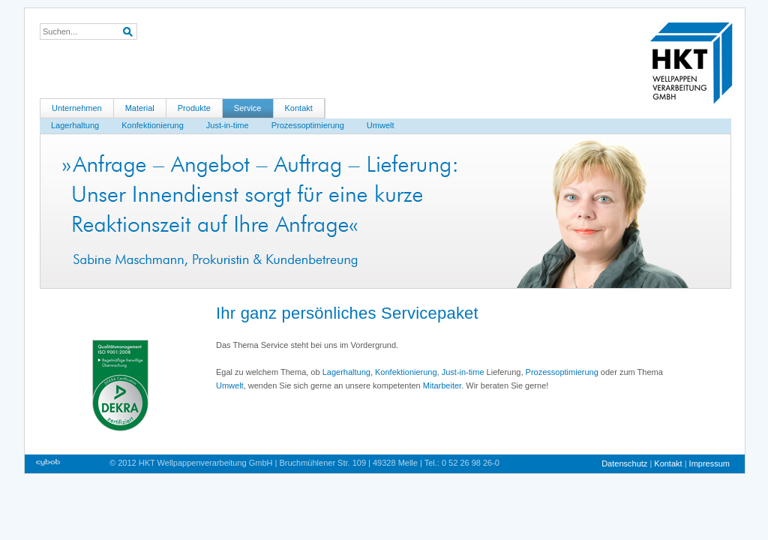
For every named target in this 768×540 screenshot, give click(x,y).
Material (139, 108)
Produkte (194, 108)
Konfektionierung (153, 125)
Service (248, 108)
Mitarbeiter (442, 385)
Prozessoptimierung (308, 125)
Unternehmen (77, 108)
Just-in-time (227, 125)
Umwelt (380, 125)
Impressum (709, 463)
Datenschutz (626, 463)
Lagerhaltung (75, 125)
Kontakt (299, 108)
